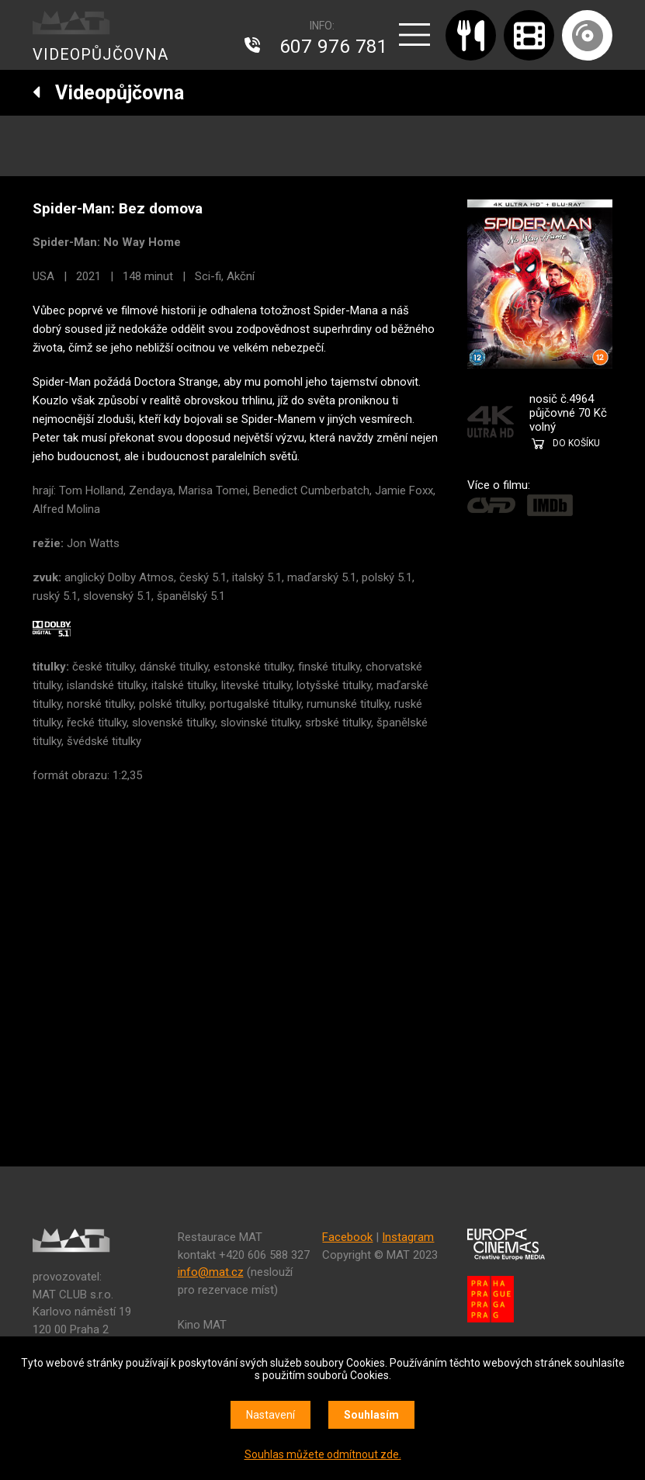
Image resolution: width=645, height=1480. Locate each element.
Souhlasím (371, 1415)
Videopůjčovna (108, 92)
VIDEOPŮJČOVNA (100, 54)
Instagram (408, 1237)
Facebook (347, 1237)
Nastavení (270, 1415)
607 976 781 (333, 46)
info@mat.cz (211, 1272)
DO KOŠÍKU (576, 443)
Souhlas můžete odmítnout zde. (322, 1454)
